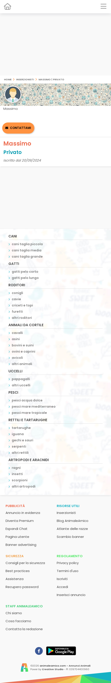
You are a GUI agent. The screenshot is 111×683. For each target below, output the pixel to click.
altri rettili (20, 452)
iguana (18, 434)
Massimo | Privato (51, 79)
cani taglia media (26, 250)
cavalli (17, 333)
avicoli (17, 357)
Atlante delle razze (72, 528)
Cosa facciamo (18, 621)
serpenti (19, 446)
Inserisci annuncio (71, 594)
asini (16, 339)
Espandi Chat (16, 528)
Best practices (18, 571)
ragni (16, 468)
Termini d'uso (67, 571)
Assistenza (14, 578)
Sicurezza (15, 556)
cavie (16, 299)
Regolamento (70, 556)
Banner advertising (21, 544)
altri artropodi (23, 486)
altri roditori (22, 318)
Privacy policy (68, 563)
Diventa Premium (20, 520)
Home (8, 79)
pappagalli (21, 379)
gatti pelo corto (25, 271)
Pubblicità (15, 505)
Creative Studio (52, 669)
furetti (17, 311)
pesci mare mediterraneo (34, 406)
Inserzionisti (25, 79)
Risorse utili (68, 505)
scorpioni (19, 480)
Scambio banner (70, 536)
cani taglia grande (27, 256)
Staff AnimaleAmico (24, 606)
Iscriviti (62, 578)
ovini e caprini (23, 351)
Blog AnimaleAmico (72, 520)
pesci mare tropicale (29, 413)
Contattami (20, 128)
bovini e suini (23, 345)
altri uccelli (21, 385)
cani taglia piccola (27, 244)
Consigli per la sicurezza (25, 563)
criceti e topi (22, 305)
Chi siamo (14, 613)
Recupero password (22, 586)
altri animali (22, 364)
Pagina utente (17, 536)
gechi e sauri (22, 440)
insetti (17, 474)
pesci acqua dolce (27, 400)
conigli (17, 293)
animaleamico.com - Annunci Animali (65, 665)
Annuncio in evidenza (23, 512)
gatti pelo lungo (25, 278)
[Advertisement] (55, 44)
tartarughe (21, 428)
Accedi (62, 586)
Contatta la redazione (24, 629)
